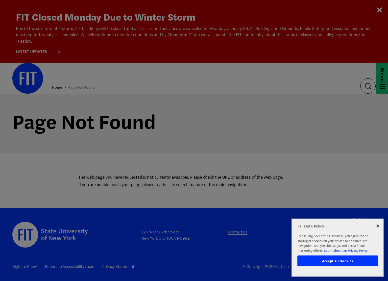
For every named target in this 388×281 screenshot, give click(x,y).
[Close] (377, 226)
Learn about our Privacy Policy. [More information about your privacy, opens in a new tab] (346, 250)
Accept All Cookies (337, 260)
